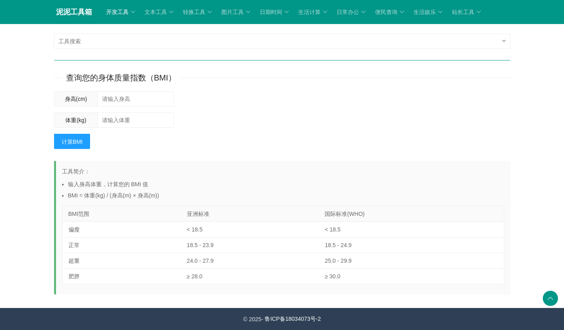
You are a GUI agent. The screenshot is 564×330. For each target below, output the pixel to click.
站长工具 (466, 12)
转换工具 (197, 12)
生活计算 (312, 12)
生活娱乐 (428, 12)
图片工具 (236, 12)
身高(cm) (76, 99)
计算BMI (72, 142)
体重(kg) (75, 120)
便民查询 (389, 12)
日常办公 (351, 12)
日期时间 (274, 12)
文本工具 (159, 12)
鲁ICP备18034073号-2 (293, 319)
